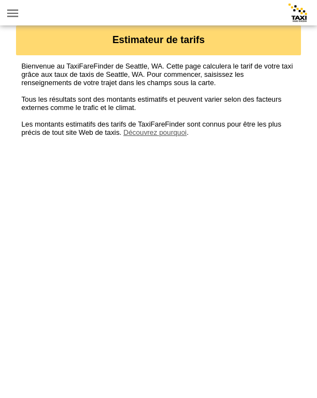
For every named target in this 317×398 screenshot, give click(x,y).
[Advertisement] (159, 214)
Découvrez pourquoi (155, 132)
